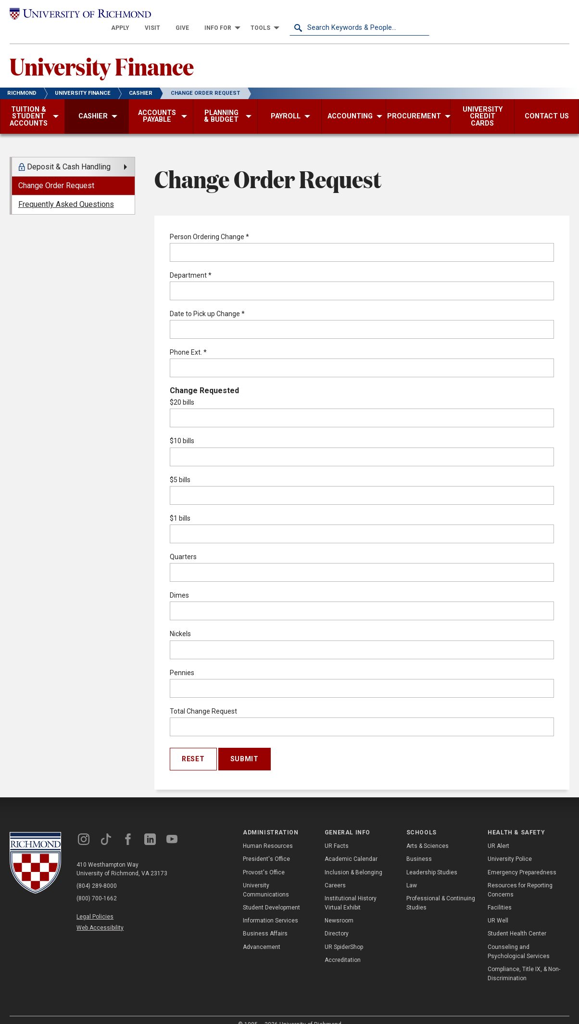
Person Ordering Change (209, 224)
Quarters (183, 544)
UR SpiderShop (344, 934)
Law (411, 873)
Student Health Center (517, 921)
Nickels (180, 621)
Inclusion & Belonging (353, 860)
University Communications (266, 877)
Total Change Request (203, 699)
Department (191, 263)
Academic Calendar (351, 846)
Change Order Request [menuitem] (56, 173)
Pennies (182, 660)
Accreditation (343, 947)
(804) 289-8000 (96, 873)
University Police (510, 846)
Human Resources (268, 833)
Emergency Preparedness (522, 860)
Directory (337, 921)
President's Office (266, 846)
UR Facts (337, 833)
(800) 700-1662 (96, 886)
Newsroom (339, 908)
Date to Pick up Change (207, 301)
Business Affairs (265, 921)
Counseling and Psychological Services (519, 939)
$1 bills (180, 506)
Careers (335, 873)
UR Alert (498, 833)
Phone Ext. (188, 340)
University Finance (102, 53)
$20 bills (182, 390)
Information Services (270, 908)
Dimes (179, 583)
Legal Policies (94, 904)
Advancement (261, 934)
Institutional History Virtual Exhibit (351, 890)
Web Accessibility (100, 915)
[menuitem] (260, 15)
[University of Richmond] (80, 15)
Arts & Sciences (427, 833)
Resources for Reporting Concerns (520, 877)
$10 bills (182, 428)
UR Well (498, 908)
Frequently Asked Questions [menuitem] (66, 191)
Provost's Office (264, 860)
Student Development (271, 895)
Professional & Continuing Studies (440, 890)
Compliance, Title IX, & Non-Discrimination (524, 961)
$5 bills (180, 467)
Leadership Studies (431, 860)
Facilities (500, 895)
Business (419, 846)
